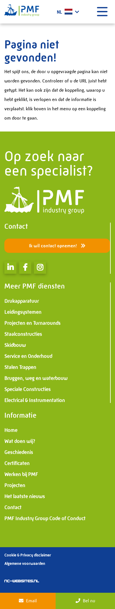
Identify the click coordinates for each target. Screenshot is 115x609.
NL (68, 12)
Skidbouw (15, 345)
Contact (12, 507)
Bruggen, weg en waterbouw (35, 378)
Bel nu (85, 600)
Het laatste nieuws (24, 496)
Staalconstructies (23, 334)
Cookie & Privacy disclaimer (27, 555)
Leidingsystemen (22, 312)
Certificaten (17, 463)
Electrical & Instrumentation (34, 400)
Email (28, 600)
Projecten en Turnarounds (32, 323)
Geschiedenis (18, 452)
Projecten (14, 485)
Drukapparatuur (21, 301)
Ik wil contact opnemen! (57, 245)
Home (10, 430)
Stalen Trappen (20, 367)
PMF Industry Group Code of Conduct (44, 518)
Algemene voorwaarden (24, 563)
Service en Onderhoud (28, 356)
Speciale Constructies (27, 389)
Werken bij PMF (21, 474)
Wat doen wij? (19, 441)
